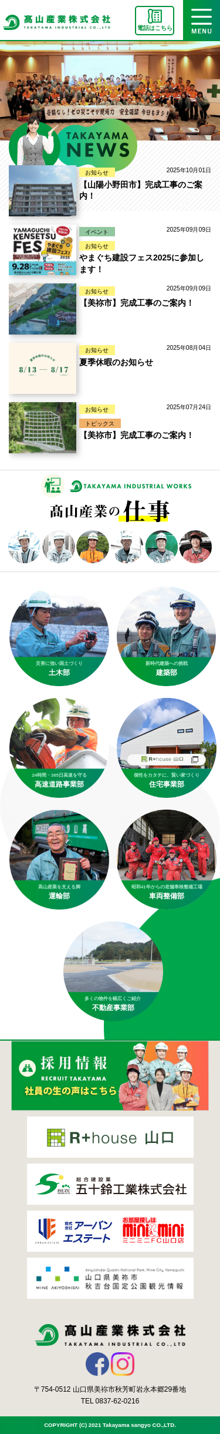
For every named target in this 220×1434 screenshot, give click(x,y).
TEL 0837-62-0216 (110, 1401)
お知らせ (97, 172)
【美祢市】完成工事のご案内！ (136, 302)
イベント (97, 232)
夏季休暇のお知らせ (116, 362)
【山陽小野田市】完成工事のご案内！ (140, 190)
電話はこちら (154, 28)
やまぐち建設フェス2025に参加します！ (141, 263)
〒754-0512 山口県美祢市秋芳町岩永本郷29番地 (110, 1389)
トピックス (99, 423)
